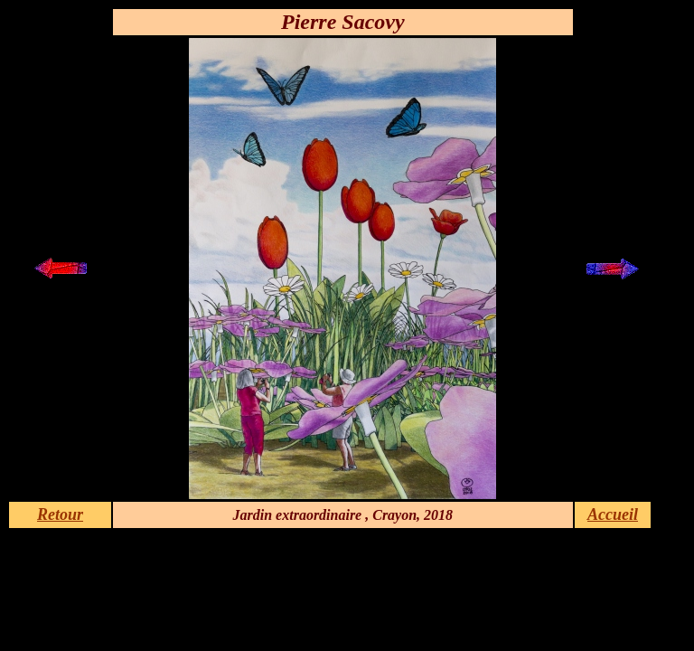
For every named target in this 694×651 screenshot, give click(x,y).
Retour (60, 514)
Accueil (612, 514)
